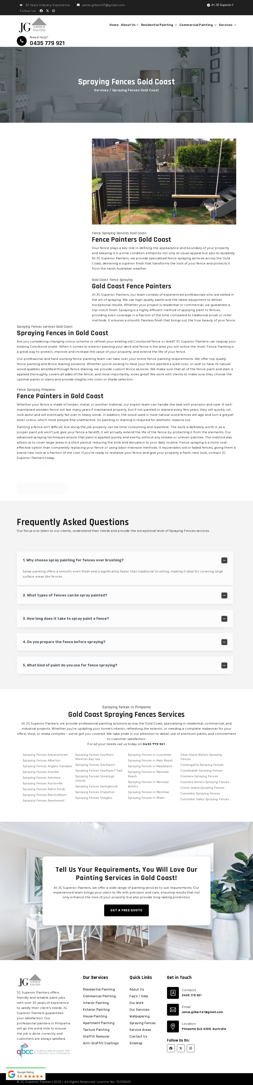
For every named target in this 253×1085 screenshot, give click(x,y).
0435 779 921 (47, 43)
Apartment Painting (98, 1025)
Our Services (139, 1011)
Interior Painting (96, 1005)
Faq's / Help (138, 998)
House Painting (95, 1018)
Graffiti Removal (51, 161)
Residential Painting (159, 25)
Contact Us (138, 1038)
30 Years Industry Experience (47, 5)
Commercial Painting (198, 25)
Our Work (136, 1005)
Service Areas (140, 1031)
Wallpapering (51, 189)
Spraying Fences (51, 203)
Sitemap (136, 1045)
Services (227, 25)
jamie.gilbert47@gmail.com (103, 5)
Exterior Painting (96, 1011)
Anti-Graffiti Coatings (51, 175)
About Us (130, 25)
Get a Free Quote (126, 912)
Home (114, 25)
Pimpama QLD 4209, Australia (204, 1031)
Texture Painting (96, 1031)
